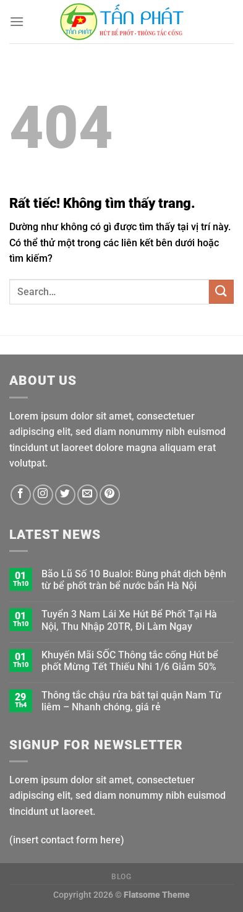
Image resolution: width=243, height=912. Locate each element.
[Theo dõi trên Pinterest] (110, 494)
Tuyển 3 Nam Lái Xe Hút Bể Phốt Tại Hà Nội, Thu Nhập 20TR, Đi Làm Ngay (129, 620)
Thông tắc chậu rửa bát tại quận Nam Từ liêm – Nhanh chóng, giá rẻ (131, 701)
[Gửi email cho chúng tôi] (87, 494)
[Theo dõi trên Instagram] (43, 494)
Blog (121, 876)
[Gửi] (221, 292)
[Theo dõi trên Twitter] (65, 494)
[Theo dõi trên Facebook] (21, 494)
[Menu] (16, 21)
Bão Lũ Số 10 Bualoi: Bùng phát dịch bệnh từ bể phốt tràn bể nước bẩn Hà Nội (133, 580)
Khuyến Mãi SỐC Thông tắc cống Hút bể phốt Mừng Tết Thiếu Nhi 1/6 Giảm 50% (129, 661)
